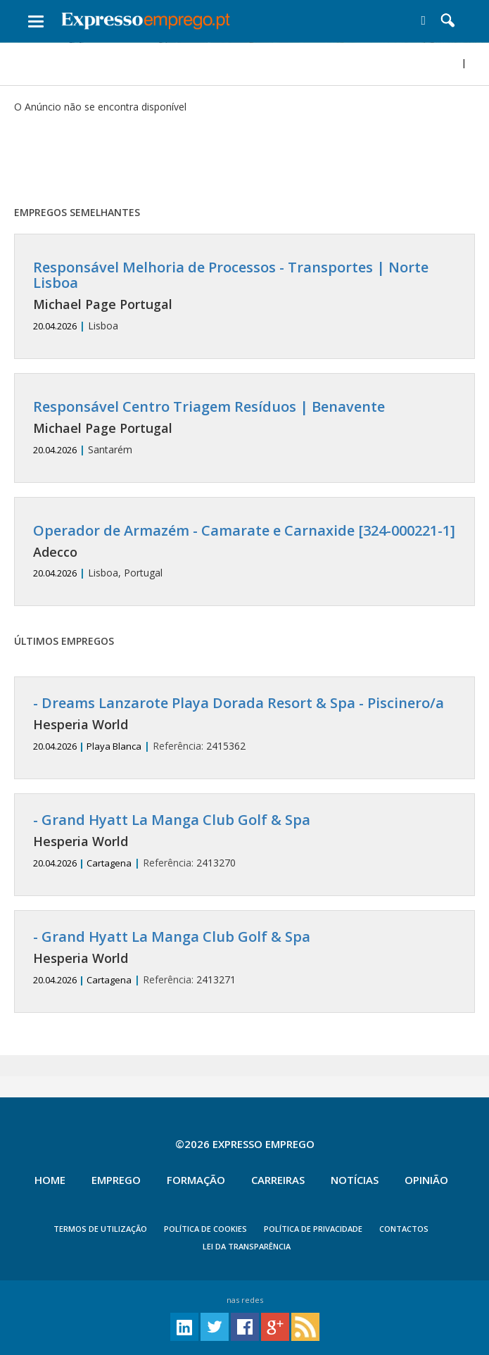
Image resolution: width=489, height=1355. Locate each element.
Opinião (426, 1180)
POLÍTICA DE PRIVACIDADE (313, 1228)
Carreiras (278, 1180)
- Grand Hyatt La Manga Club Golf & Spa (171, 819)
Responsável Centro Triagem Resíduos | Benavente (209, 406)
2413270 (244, 840)
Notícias (355, 1180)
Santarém (244, 427)
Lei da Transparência (247, 1246)
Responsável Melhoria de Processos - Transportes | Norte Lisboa (230, 275)
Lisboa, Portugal (244, 551)
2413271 (244, 957)
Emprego (116, 1180)
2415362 (244, 723)
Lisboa (244, 296)
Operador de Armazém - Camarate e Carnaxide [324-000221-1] (244, 530)
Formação (196, 1180)
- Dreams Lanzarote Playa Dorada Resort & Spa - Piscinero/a (238, 702)
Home (49, 1180)
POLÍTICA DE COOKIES (205, 1228)
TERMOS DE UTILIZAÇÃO (100, 1228)
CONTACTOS (403, 1228)
